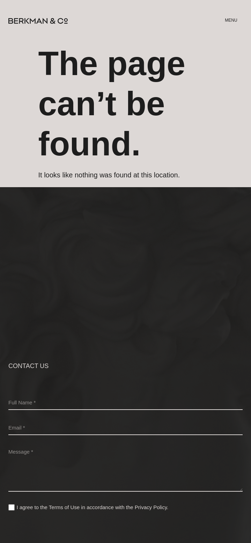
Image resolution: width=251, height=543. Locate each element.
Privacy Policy (151, 507)
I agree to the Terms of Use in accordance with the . (93, 507)
